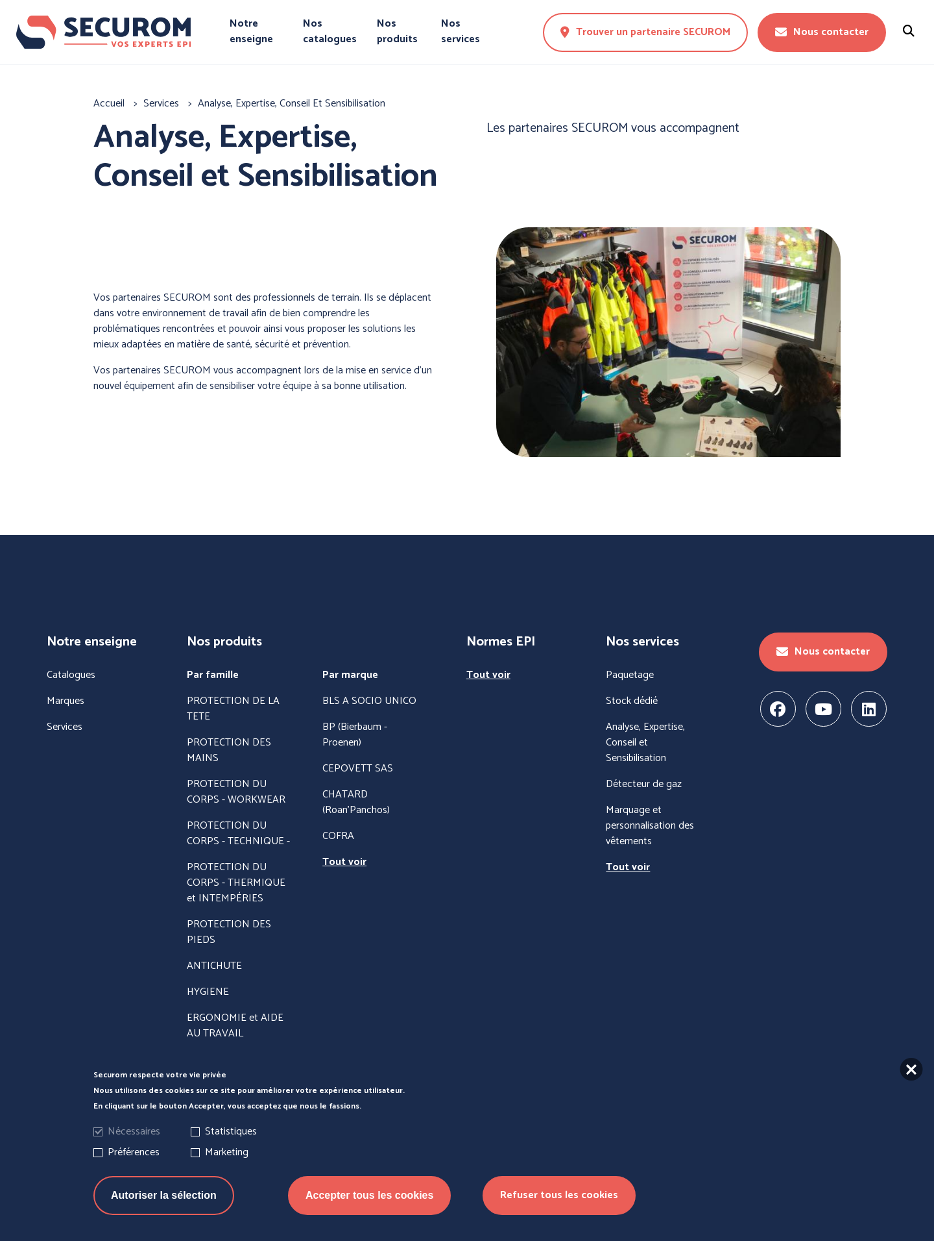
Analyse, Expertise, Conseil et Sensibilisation (645, 743)
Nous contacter (821, 32)
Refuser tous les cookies (559, 1198)
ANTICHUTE (214, 966)
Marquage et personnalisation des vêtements (650, 826)
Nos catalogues (330, 31)
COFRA (338, 836)
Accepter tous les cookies (369, 1197)
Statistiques (231, 1134)
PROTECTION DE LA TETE (233, 709)
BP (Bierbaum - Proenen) (354, 735)
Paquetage (630, 675)
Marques (65, 701)
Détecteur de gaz (644, 784)
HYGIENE (208, 992)
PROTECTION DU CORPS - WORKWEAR (236, 792)
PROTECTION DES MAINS (229, 750)
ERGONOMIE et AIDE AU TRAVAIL (235, 1026)
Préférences (134, 1155)
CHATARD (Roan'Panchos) (356, 802)
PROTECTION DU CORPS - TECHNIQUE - (238, 833)
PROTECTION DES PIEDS (229, 932)
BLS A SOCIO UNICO (369, 701)
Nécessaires (134, 1134)
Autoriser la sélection (164, 1197)
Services (64, 727)
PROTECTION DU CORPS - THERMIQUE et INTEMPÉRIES (236, 883)
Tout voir (344, 862)
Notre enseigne (251, 31)
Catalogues (71, 675)
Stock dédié (632, 701)
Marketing (226, 1155)
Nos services (460, 31)
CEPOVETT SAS (357, 769)
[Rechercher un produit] (908, 32)
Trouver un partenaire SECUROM (645, 32)
